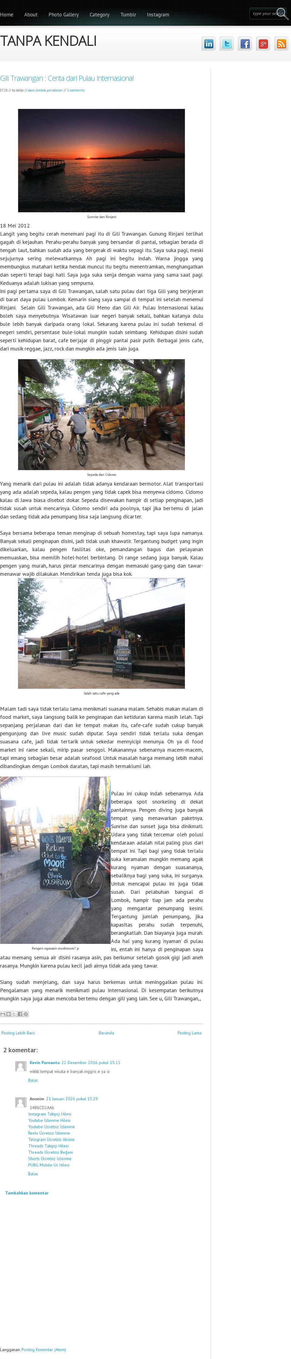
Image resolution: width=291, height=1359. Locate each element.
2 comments (76, 90)
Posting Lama (190, 1033)
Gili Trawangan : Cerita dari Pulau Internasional (67, 78)
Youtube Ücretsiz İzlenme (51, 1126)
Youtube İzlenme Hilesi (49, 1120)
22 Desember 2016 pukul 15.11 (91, 1062)
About (31, 14)
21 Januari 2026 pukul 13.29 (72, 1098)
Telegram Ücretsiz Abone (51, 1139)
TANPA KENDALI (48, 39)
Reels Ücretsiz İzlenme (49, 1133)
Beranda (106, 1033)
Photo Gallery (63, 14)
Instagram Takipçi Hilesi (49, 1114)
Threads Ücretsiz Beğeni (50, 1152)
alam (31, 90)
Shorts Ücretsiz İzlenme (50, 1158)
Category (99, 14)
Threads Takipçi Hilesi (48, 1146)
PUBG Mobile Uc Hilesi (48, 1165)
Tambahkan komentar (26, 1193)
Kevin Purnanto (45, 1062)
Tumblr (128, 14)
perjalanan (55, 90)
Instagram (158, 14)
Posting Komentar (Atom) (44, 1349)
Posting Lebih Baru (18, 1033)
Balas (33, 1080)
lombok (41, 90)
